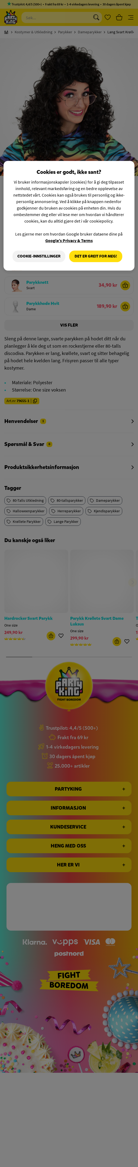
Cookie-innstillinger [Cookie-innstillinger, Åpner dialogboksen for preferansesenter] (38, 256)
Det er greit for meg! (96, 256)
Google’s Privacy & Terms (69, 240)
